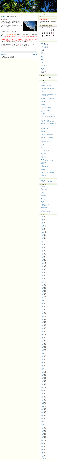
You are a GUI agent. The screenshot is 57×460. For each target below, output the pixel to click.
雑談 (41, 72)
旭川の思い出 (43, 113)
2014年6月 (42, 306)
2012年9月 (42, 337)
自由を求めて (43, 159)
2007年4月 (42, 433)
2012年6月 (42, 341)
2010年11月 (43, 369)
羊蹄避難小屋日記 (44, 207)
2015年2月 (42, 294)
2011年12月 (43, 350)
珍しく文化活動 (43, 65)
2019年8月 (42, 235)
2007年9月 (42, 425)
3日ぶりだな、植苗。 (44, 84)
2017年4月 (42, 256)
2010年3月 (42, 381)
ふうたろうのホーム (44, 140)
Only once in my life (44, 189)
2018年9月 (42, 244)
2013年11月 (43, 316)
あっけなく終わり (44, 82)
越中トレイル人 (43, 210)
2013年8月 (42, 321)
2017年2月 (42, 259)
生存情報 (42, 66)
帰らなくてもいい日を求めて (45, 150)
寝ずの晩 (42, 91)
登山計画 (42, 68)
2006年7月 (42, 446)
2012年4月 (42, 344)
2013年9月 (42, 319)
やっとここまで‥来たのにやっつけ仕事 (47, 172)
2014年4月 (42, 309)
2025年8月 (42, 216)
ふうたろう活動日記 (44, 46)
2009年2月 (42, 400)
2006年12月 (43, 439)
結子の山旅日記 (43, 205)
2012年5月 (42, 343)
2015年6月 (42, 288)
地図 (41, 56)
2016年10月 (43, 265)
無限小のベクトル (44, 163)
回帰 (41, 147)
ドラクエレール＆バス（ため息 (46, 107)
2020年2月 (42, 228)
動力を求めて (43, 151)
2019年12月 (43, 231)
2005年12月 (43, 456)
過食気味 (4, 54)
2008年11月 (43, 405)
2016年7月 (42, 269)
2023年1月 (42, 223)
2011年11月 (43, 352)
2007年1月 (42, 437)
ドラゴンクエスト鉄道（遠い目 (46, 110)
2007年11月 (43, 422)
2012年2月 (42, 347)
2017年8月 (42, 250)
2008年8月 (42, 409)
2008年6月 (42, 412)
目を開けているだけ (44, 118)
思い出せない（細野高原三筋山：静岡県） (48, 121)
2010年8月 (42, 374)
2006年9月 (42, 443)
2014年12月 (43, 297)
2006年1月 (42, 455)
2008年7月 (42, 411)
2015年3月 (42, 293)
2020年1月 (42, 229)
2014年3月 (42, 310)
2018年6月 (42, 247)
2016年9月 (42, 266)
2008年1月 (42, 419)
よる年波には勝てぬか (44, 166)
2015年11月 (43, 281)
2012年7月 (42, 340)
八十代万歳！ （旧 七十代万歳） (47, 181)
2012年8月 (42, 338)
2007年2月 (42, 436)
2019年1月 (42, 238)
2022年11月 (43, 226)
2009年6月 (42, 394)
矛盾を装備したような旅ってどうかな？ (47, 88)
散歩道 (42, 62)
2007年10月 (43, 424)
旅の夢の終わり (43, 169)
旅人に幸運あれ (43, 114)
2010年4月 (42, 380)
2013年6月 (42, 324)
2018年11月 (43, 241)
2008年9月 (42, 408)
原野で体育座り (43, 101)
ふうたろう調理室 (44, 47)
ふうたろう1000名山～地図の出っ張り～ (23, 12)
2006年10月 (43, 442)
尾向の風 (42, 201)
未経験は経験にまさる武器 (45, 120)
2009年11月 (43, 387)
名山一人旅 (42, 198)
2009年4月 (42, 397)
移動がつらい (43, 111)
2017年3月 (42, 257)
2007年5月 (42, 431)
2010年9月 (42, 372)
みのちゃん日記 (43, 195)
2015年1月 (42, 296)
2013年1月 (42, 331)
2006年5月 (42, 449)
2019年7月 (42, 237)
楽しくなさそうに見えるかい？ (46, 105)
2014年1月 (42, 313)
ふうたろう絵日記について (38, 12)
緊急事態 (42, 69)
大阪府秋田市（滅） (44, 108)
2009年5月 (42, 396)
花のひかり (42, 208)
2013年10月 (43, 318)
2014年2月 (42, 312)
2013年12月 (43, 315)
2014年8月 (42, 303)
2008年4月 (42, 415)
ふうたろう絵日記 (10, 4)
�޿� (13, 57)
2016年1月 (42, 278)
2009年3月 (42, 399)
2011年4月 (42, 362)
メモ (41, 50)
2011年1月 (42, 366)
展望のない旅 (43, 131)
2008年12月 (43, 403)
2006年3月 (42, 452)
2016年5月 (42, 272)
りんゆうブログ (43, 180)
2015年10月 (43, 282)
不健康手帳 (42, 52)
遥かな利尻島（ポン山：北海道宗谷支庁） (48, 98)
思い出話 (42, 59)
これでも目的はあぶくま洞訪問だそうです (48, 134)
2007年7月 (42, 428)
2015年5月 (42, 290)
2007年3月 (42, 434)
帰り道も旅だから (44, 168)
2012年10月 (43, 335)
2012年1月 (42, 349)
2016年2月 (42, 276)
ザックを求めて (43, 157)
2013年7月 (42, 322)
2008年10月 (43, 406)
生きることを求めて (44, 156)
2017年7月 (42, 251)
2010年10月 (43, 371)
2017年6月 (42, 253)
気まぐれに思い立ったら (45, 204)
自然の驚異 (42, 71)
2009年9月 (42, 390)
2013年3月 (42, 328)
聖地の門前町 (43, 104)
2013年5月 (42, 325)
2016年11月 (43, 263)
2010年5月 (42, 378)
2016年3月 (42, 275)
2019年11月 (43, 232)
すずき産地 (42, 192)
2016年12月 (43, 262)
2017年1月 (42, 260)
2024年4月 (42, 219)
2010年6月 (42, 377)
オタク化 (42, 49)
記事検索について (48, 12)
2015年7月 (42, 287)
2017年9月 (42, 248)
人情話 (42, 55)
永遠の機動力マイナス (44, 175)
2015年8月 (42, 285)
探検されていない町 (44, 162)
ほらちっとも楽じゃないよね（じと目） (47, 160)
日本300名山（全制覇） (9, 12)
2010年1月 (42, 384)
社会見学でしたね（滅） (45, 87)
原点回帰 (42, 144)
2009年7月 (42, 393)
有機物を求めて (43, 154)
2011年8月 (42, 356)
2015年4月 (42, 291)
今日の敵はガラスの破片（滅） (46, 141)
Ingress (42, 43)
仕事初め (34, 54)
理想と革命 (42, 165)
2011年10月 (43, 353)
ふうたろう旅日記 (44, 44)
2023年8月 (42, 220)
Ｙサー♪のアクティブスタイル (46, 211)
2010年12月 (43, 368)
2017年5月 (42, 254)
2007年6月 (42, 430)
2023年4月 (42, 222)
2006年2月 (42, 453)
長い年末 (42, 130)
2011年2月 (42, 365)
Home (2, 12)
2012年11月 (43, 334)
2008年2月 (42, 418)
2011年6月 (42, 359)
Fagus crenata (43, 186)
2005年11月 (43, 458)
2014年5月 (42, 307)
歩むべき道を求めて (44, 153)
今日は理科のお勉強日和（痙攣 (46, 85)
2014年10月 (43, 300)
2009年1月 (42, 402)
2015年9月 (42, 284)
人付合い (42, 53)
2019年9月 (42, 234)
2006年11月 (43, 440)
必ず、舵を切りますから (45, 128)
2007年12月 (43, 421)
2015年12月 (43, 279)
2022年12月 (43, 225)
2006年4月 (42, 450)
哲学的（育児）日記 (44, 199)
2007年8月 (42, 427)
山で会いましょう (44, 202)
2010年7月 (42, 375)
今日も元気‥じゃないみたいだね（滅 (47, 97)
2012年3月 (42, 346)
